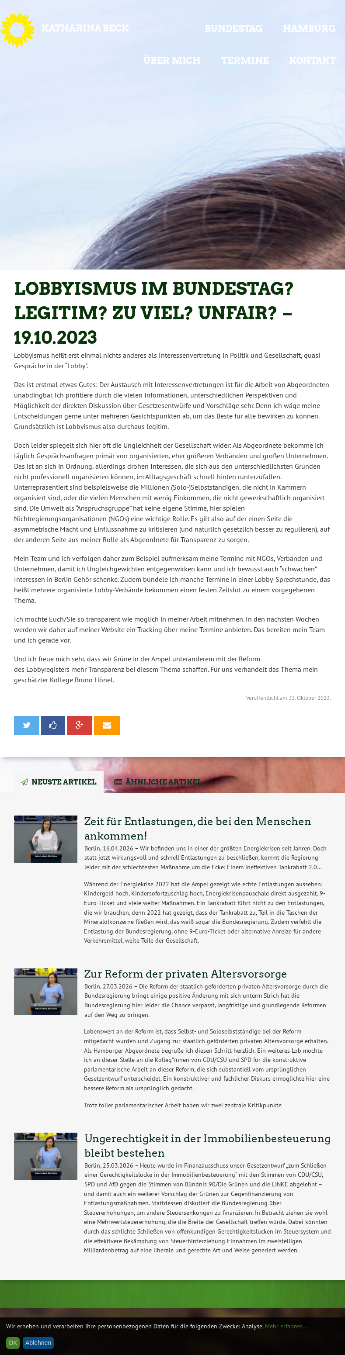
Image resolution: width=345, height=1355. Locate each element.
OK (13, 1342)
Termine (245, 60)
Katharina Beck (85, 28)
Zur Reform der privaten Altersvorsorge (185, 974)
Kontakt (312, 60)
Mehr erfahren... (286, 1326)
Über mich (172, 60)
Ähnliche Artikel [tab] (163, 782)
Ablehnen (38, 1342)
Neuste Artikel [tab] (64, 782)
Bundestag (234, 28)
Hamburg (309, 28)
